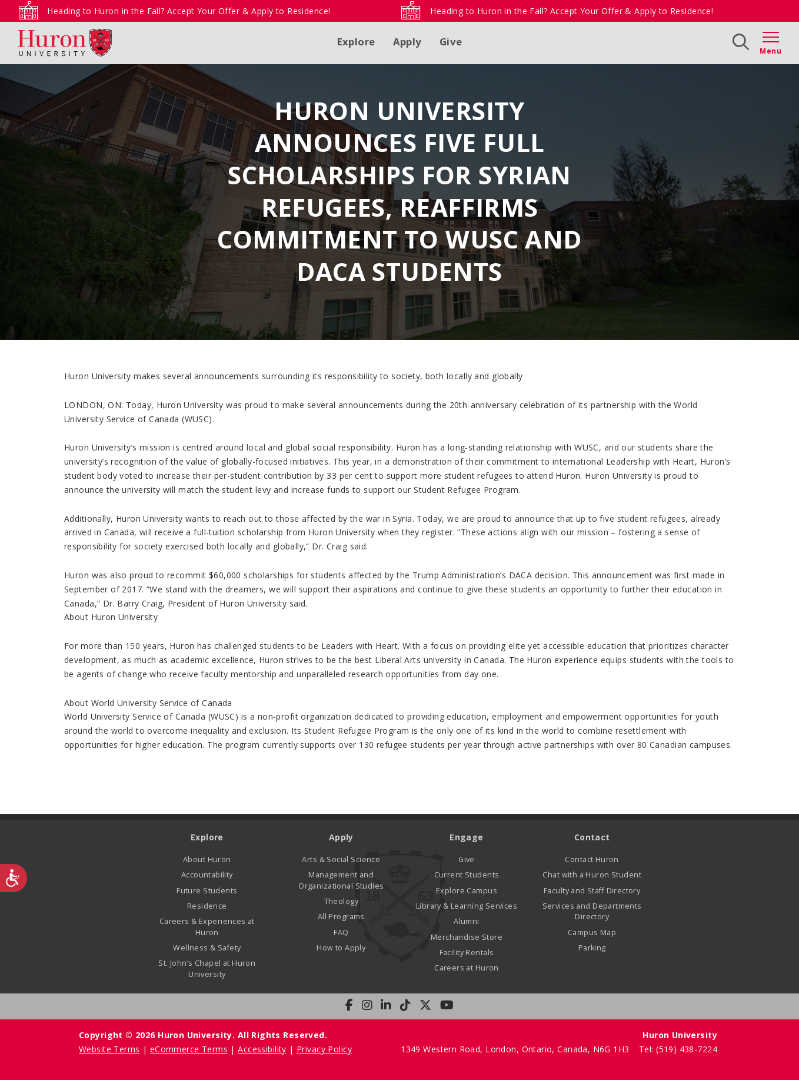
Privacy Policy (324, 1049)
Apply (407, 41)
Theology (341, 901)
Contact (592, 837)
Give (451, 41)
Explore (356, 41)
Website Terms (109, 1049)
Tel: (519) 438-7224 (678, 1049)
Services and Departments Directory (592, 911)
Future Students (207, 891)
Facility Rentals (467, 953)
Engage (467, 837)
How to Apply (341, 948)
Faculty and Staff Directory (592, 891)
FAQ (341, 932)
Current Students (467, 875)
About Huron (207, 859)
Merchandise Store (466, 937)
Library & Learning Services (466, 906)
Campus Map (592, 932)
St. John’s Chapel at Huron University (206, 968)
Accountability (207, 875)
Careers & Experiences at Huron (207, 926)
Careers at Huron (466, 968)
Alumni (467, 921)
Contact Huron (591, 859)
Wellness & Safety (207, 948)
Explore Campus (466, 891)
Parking (592, 948)
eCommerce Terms (189, 1049)
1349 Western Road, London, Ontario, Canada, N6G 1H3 (516, 1049)
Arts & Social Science (341, 859)
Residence (207, 906)
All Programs (341, 917)
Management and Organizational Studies (341, 880)
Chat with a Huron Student (591, 875)
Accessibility (262, 1049)
